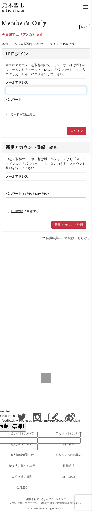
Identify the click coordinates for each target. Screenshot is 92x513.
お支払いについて (22, 444)
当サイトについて (22, 433)
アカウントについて (68, 433)
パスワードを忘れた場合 (20, 114)
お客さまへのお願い (68, 455)
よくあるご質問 (22, 476)
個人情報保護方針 (22, 455)
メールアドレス (17, 82)
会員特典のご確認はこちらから (68, 238)
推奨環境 (69, 466)
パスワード (14, 100)
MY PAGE (68, 476)
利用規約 (17, 211)
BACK (85, 27)
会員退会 (22, 487)
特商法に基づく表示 (22, 466)
